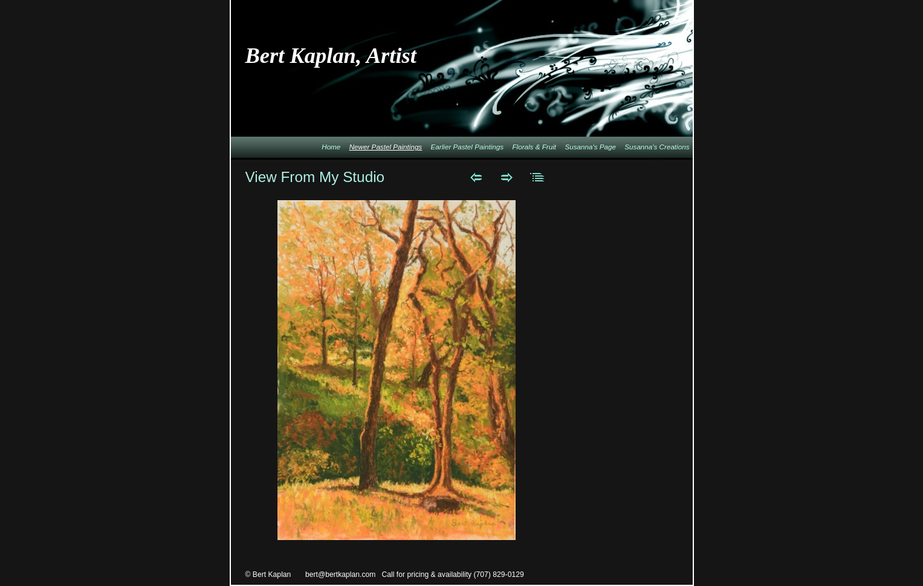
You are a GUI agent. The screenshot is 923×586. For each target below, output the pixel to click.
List (538, 177)
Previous (476, 177)
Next (507, 177)
